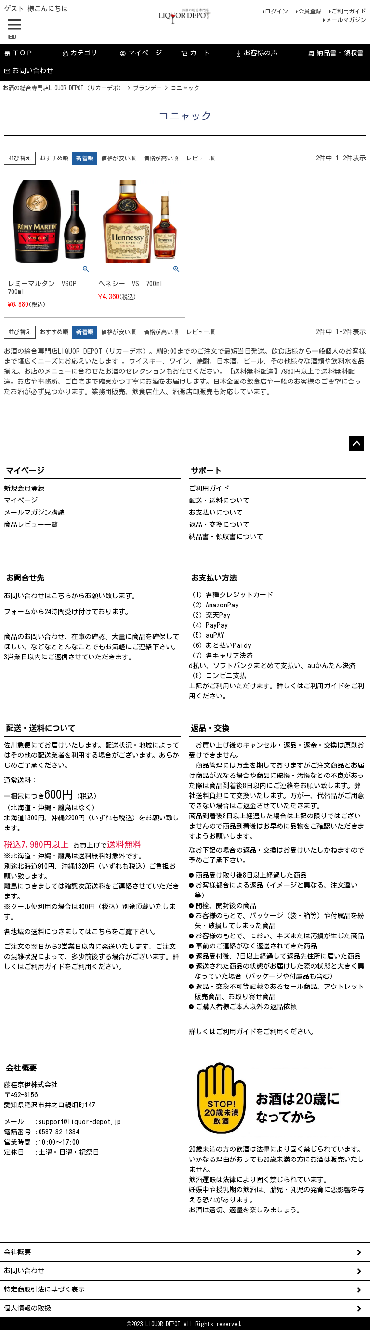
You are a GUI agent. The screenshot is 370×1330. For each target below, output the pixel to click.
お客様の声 (256, 53)
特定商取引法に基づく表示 (44, 1289)
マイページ (140, 53)
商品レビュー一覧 (31, 524)
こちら (61, 596)
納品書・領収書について (226, 536)
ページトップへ (356, 443)
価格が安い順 (118, 158)
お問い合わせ (28, 71)
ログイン (276, 11)
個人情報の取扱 (27, 1308)
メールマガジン (346, 20)
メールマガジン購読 (34, 512)
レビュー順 (200, 158)
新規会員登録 (24, 488)
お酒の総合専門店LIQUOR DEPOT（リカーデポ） (63, 88)
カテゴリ (79, 53)
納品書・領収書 (336, 53)
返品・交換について (219, 524)
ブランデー (147, 88)
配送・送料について (219, 500)
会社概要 (17, 1252)
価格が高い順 (161, 158)
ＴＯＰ (18, 53)
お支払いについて (216, 512)
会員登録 (309, 11)
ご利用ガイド (348, 11)
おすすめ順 (54, 158)
